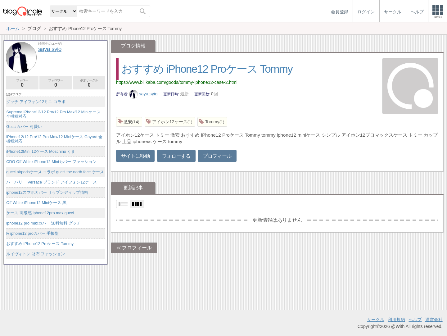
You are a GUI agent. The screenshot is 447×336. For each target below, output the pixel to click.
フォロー (22, 83)
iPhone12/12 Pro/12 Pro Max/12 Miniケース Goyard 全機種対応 (54, 138)
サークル (375, 319)
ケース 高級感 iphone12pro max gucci (40, 213)
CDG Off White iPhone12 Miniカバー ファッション (51, 161)
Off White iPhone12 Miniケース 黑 (36, 202)
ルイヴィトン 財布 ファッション (35, 254)
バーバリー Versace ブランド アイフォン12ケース (51, 182)
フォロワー (55, 83)
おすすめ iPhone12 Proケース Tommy (206, 69)
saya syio (143, 93)
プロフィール (217, 156)
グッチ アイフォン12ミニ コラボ (35, 101)
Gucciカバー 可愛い (24, 126)
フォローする (176, 156)
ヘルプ (415, 319)
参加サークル (89, 83)
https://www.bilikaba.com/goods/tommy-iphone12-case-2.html (176, 82)
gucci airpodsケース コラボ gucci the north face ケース (55, 172)
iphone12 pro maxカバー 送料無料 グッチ (43, 223)
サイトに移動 (135, 156)
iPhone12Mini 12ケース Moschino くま (40, 151)
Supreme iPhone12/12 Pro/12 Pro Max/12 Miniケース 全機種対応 (53, 114)
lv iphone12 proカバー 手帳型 (32, 233)
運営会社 (434, 319)
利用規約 (396, 319)
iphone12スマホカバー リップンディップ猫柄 (47, 192)
